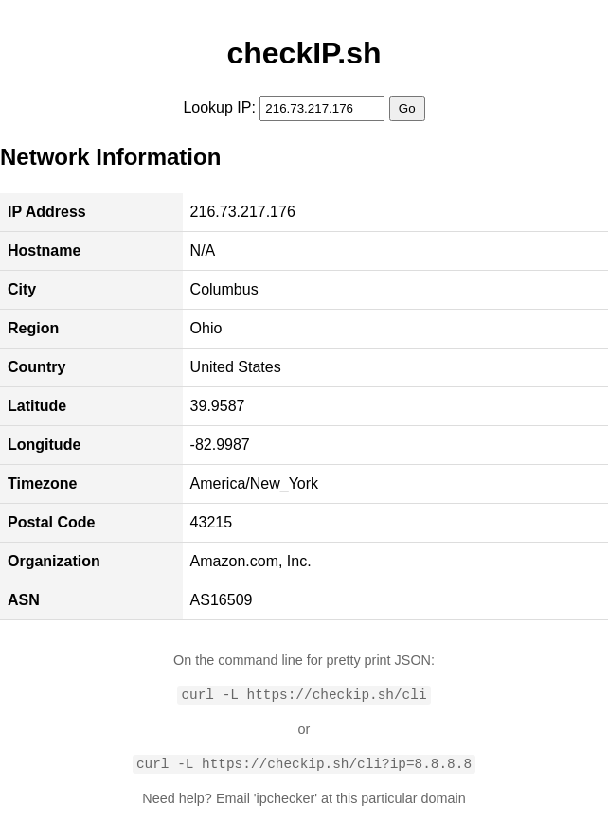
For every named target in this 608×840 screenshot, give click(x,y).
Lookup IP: (219, 107)
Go (407, 108)
